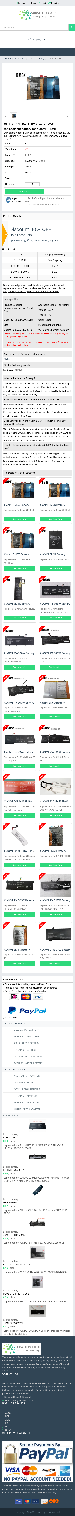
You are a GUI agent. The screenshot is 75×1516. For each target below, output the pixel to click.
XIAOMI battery (36, 58)
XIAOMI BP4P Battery (52, 554)
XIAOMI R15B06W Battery (55, 603)
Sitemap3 (26, 1397)
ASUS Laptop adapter (22, 1075)
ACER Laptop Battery (21, 1036)
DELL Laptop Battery (21, 1029)
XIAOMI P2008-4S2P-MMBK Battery (25, 851)
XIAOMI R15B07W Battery (19, 702)
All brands (19, 58)
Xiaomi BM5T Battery (16, 554)
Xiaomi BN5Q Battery (52, 702)
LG (5, 1423)
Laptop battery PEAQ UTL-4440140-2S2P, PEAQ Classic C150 (35, 1301)
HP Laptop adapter (20, 1096)
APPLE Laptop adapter (22, 1109)
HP (5, 1426)
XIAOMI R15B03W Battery (55, 653)
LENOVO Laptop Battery (23, 1056)
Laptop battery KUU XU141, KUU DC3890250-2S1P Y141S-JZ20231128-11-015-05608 (34, 1147)
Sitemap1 (8, 1397)
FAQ (44, 3)
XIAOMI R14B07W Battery (55, 900)
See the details (19, 519)
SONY (7, 1430)
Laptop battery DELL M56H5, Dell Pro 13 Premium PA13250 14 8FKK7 (35, 1212)
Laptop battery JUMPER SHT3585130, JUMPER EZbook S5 (34, 1242)
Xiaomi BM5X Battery (16, 504)
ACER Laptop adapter (21, 1102)
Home (8, 58)
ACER (6, 1419)
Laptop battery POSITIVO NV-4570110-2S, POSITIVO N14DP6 (35, 1272)
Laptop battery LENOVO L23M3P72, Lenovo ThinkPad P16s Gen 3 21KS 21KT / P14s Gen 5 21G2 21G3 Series (36, 1179)
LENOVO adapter (18, 1082)
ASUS (6, 1412)
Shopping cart (37, 39)
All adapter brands (14, 1069)
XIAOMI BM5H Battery (53, 851)
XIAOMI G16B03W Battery (55, 949)
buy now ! (54, 240)
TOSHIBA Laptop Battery (23, 1063)
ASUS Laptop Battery (21, 1043)
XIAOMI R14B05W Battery (55, 752)
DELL (6, 1416)
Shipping (55, 3)
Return (34, 3)
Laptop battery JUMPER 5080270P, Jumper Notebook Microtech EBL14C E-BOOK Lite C (37, 1332)
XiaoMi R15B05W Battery (19, 752)
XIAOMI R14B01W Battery (19, 900)
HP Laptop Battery (20, 1050)
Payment (22, 3)
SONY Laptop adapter (22, 1089)
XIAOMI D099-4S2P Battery (20, 801)
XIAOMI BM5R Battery (17, 949)
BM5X (7, 359)
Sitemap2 (17, 1397)
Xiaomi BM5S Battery (52, 504)
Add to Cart (25, 191)
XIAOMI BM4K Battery (17, 603)
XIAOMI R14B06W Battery (19, 653)
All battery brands (14, 1023)
